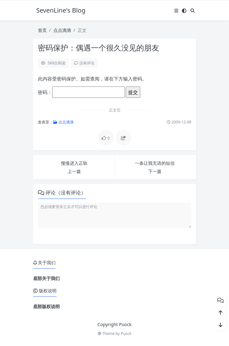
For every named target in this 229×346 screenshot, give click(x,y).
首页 (42, 30)
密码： (81, 92)
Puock (126, 333)
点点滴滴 (62, 30)
